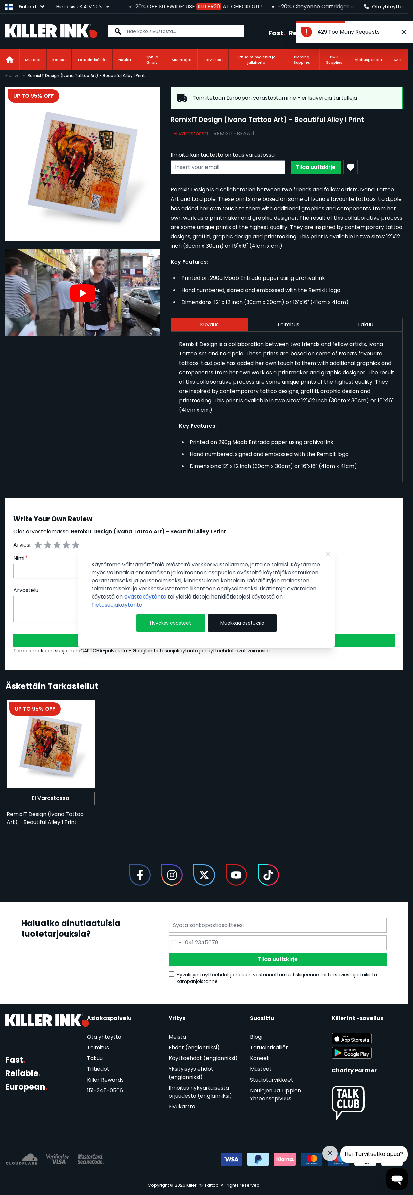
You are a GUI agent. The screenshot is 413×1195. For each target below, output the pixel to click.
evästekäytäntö (146, 597)
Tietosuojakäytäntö (117, 605)
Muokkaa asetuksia (242, 623)
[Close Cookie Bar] (328, 554)
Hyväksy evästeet (170, 623)
